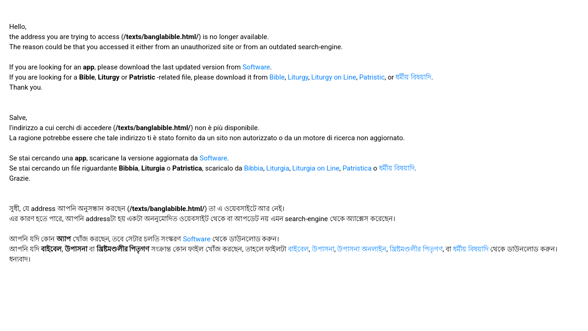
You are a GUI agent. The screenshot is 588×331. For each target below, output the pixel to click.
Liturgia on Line (315, 168)
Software (256, 67)
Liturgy (298, 77)
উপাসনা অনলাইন (361, 249)
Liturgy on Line (333, 77)
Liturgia (277, 168)
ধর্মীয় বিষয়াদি (413, 77)
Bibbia (253, 168)
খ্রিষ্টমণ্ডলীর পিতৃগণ (416, 249)
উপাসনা (323, 249)
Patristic (371, 77)
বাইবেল (298, 249)
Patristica (357, 168)
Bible (277, 77)
